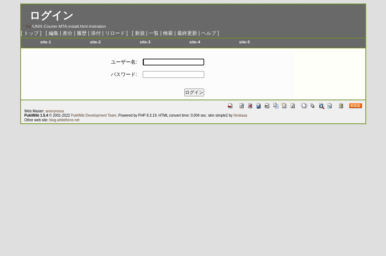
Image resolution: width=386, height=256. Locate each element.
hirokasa (240, 115)
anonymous (54, 111)
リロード (115, 33)
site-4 (194, 41)
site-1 (45, 41)
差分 (67, 33)
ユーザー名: (124, 62)
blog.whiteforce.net (64, 120)
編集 (54, 33)
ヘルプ (208, 33)
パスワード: (124, 74)
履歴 (82, 33)
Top (28, 26)
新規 (140, 33)
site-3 (145, 41)
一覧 (154, 33)
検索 (168, 33)
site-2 (95, 41)
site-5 (244, 41)
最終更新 (187, 33)
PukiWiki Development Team (93, 115)
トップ (31, 33)
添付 (96, 33)
